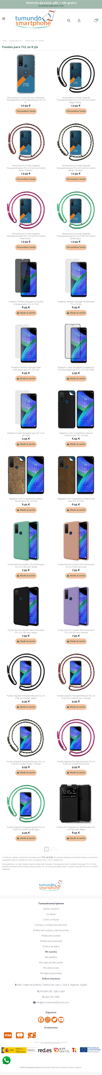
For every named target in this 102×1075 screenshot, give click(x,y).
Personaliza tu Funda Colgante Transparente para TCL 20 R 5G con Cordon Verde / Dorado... (76, 167)
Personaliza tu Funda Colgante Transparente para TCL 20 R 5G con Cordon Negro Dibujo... (76, 100)
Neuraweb (46, 1067)
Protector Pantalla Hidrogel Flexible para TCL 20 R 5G (76, 303)
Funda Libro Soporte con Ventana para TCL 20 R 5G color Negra (76, 828)
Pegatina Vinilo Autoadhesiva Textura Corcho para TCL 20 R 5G (26, 500)
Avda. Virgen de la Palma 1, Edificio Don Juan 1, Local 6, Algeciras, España (51, 985)
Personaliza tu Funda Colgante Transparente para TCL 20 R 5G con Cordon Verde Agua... (76, 236)
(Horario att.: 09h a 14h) (51, 991)
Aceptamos (51, 1027)
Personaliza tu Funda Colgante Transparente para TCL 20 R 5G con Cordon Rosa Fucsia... (26, 236)
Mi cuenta (51, 951)
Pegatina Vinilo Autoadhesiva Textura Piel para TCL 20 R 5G (76, 500)
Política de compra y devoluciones (51, 930)
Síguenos (51, 1012)
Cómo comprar (51, 919)
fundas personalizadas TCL (34, 866)
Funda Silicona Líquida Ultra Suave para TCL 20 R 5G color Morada (76, 631)
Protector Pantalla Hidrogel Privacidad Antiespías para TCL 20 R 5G (26, 303)
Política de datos (51, 946)
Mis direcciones (51, 968)
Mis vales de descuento (51, 962)
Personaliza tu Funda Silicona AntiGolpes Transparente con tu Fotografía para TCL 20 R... (26, 100)
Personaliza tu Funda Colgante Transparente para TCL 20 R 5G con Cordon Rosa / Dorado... (26, 167)
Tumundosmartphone (51, 903)
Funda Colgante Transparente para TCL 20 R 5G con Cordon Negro (26, 697)
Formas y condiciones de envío (51, 925)
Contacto (51, 914)
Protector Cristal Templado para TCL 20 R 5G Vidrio (26, 434)
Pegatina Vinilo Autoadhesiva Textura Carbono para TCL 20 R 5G (76, 434)
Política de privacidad (51, 941)
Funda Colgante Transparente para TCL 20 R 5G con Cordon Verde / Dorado (26, 762)
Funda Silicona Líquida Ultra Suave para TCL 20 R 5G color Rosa (76, 565)
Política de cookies (51, 935)
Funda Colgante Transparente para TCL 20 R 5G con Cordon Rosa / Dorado (76, 697)
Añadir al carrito (26, 313)
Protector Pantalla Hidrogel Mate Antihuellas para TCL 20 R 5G (26, 368)
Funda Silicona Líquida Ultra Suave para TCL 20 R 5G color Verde (26, 565)
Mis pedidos (51, 957)
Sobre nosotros (51, 908)
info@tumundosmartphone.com (51, 1002)
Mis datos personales (51, 973)
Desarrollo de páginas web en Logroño (66, 1067)
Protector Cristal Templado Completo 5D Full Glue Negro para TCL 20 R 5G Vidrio (76, 368)
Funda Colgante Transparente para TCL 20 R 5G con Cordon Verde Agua (26, 828)
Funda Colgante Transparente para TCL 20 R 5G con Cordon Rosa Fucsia (76, 762)
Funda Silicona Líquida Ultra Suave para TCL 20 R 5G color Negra (26, 631)
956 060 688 (51, 997)
